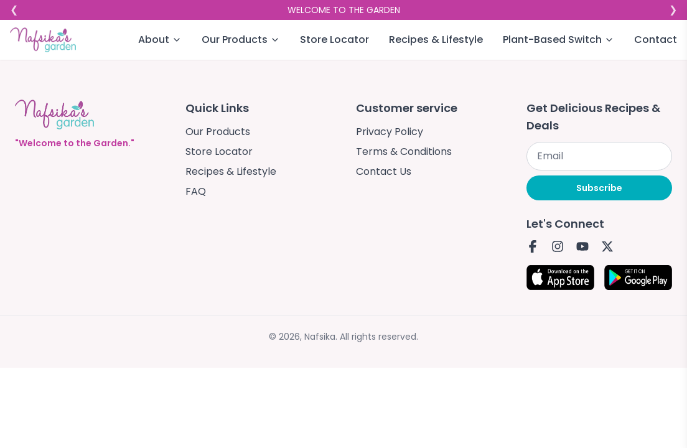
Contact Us (383, 171)
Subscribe (599, 188)
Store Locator (334, 39)
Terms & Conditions (404, 151)
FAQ (195, 191)
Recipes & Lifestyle (436, 39)
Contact (655, 39)
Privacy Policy (389, 131)
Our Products (217, 131)
